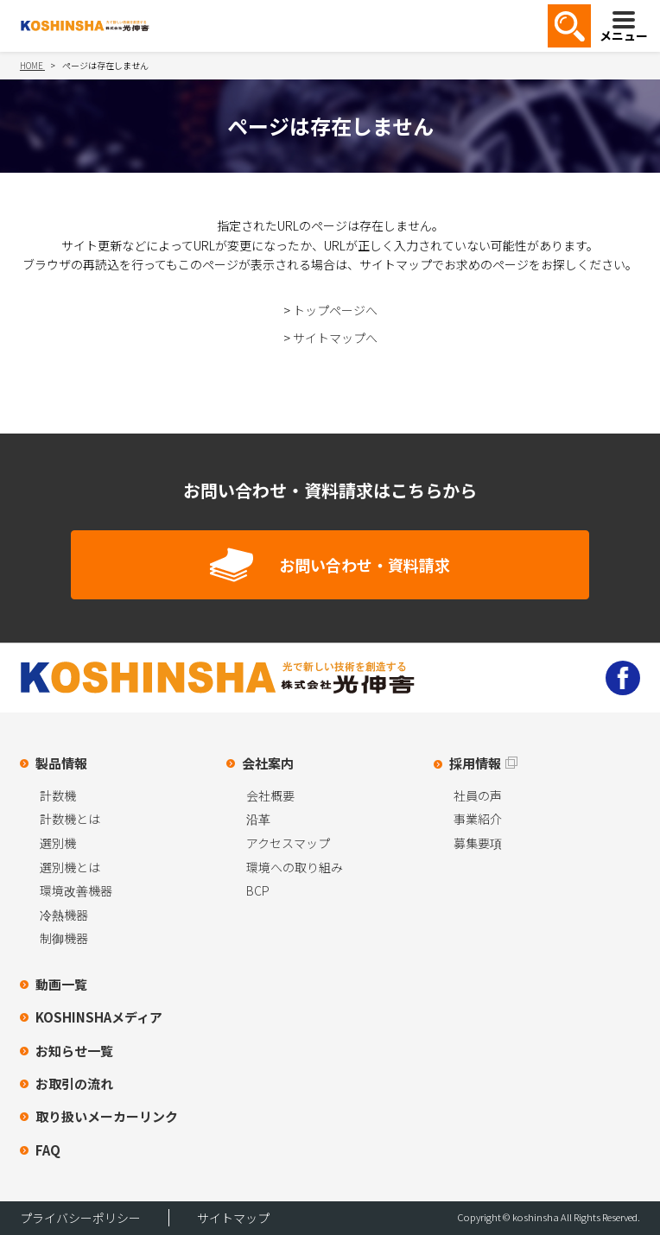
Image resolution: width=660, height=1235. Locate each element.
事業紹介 (478, 818)
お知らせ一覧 (74, 1051)
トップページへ (335, 310)
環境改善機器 (76, 890)
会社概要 (270, 795)
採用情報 (475, 763)
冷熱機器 (64, 914)
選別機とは (70, 867)
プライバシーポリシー (80, 1217)
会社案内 (268, 763)
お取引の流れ (74, 1083)
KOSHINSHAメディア (98, 1017)
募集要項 (478, 843)
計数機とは (70, 818)
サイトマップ (233, 1217)
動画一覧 (61, 984)
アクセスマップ (288, 843)
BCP (258, 890)
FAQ (47, 1150)
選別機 (58, 843)
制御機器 (64, 938)
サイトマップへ (335, 337)
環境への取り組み (294, 867)
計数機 (58, 795)
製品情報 (61, 763)
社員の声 (478, 795)
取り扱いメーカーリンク (106, 1116)
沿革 (258, 818)
